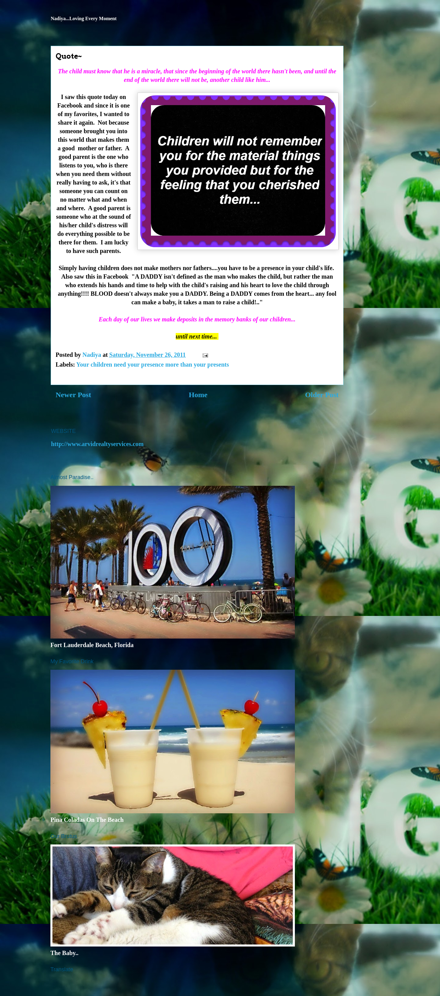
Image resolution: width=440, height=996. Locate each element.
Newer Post (73, 395)
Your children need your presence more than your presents (152, 364)
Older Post (322, 395)
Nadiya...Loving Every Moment (84, 18)
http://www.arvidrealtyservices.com (97, 444)
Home (198, 395)
